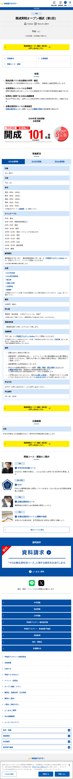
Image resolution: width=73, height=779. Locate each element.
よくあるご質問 (36, 571)
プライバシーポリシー (39, 767)
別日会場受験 (60, 161)
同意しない (62, 774)
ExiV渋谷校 (10, 273)
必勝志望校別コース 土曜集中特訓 (30, 516)
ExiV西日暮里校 (11, 276)
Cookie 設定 (9, 774)
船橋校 (8, 290)
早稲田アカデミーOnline (56, 258)
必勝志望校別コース (13, 109)
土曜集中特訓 (37, 109)
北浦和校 (9, 286)
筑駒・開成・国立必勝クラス (48, 367)
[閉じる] (69, 765)
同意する (46, 774)
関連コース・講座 (12, 64)
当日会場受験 (13, 161)
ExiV (18, 485)
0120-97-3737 (39, 377)
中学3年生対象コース (25, 468)
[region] (36, 770)
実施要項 (9, 58)
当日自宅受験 (36, 161)
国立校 (8, 280)
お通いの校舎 (41, 375)
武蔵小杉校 (10, 283)
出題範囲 (43, 58)
